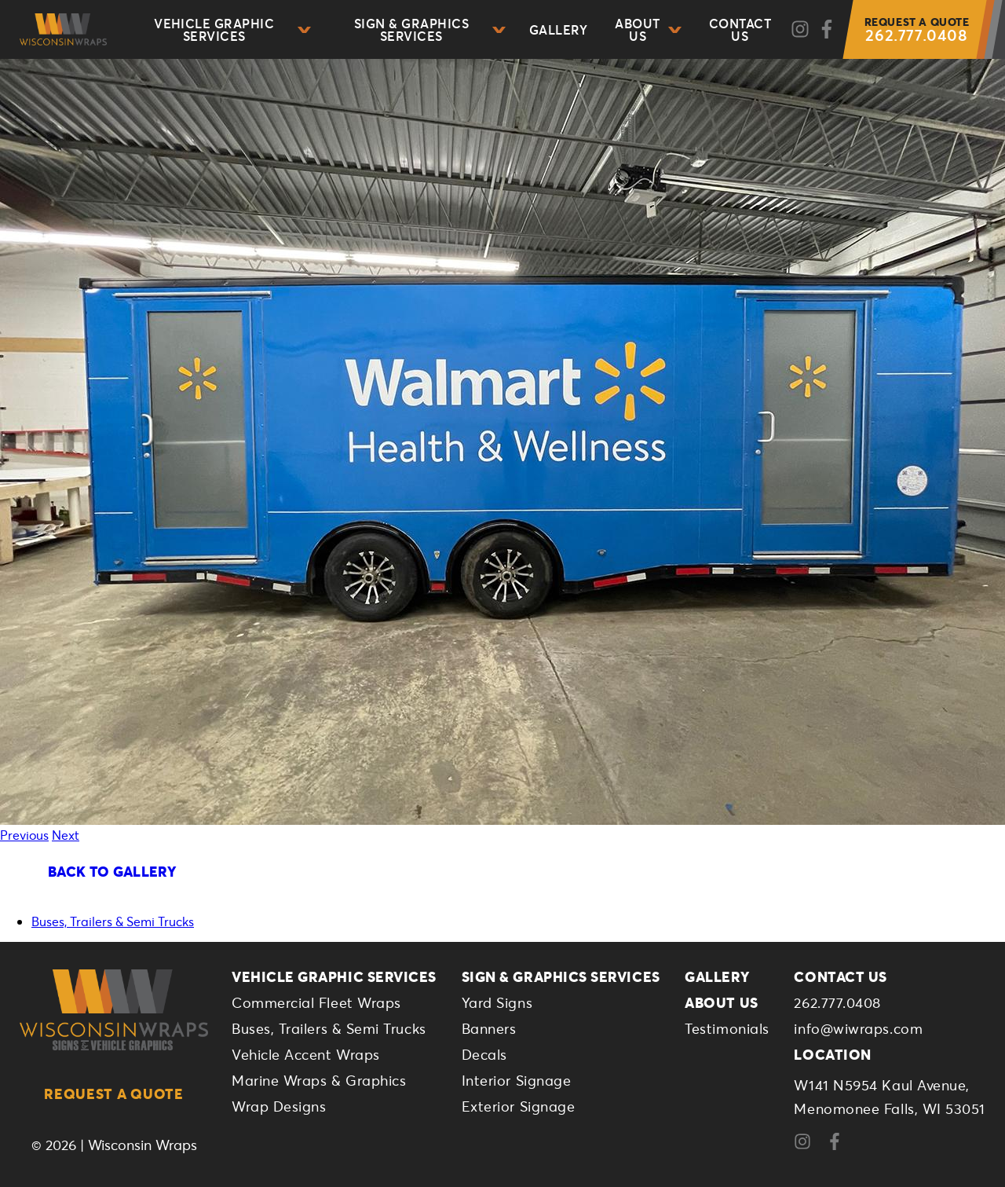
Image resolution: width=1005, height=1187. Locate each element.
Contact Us (740, 29)
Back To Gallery (112, 871)
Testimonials (727, 1028)
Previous (24, 834)
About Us (648, 29)
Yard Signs (497, 1002)
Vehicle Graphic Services (232, 29)
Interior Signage (517, 1080)
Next (65, 834)
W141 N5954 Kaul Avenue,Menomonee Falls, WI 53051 (889, 1097)
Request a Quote (114, 1093)
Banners (489, 1028)
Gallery (558, 29)
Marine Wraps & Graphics (319, 1080)
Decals (484, 1054)
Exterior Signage (519, 1106)
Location (832, 1054)
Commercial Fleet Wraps (316, 1002)
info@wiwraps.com (858, 1028)
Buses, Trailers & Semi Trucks (112, 921)
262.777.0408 (917, 30)
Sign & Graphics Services (430, 29)
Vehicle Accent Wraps (306, 1054)
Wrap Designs (279, 1106)
